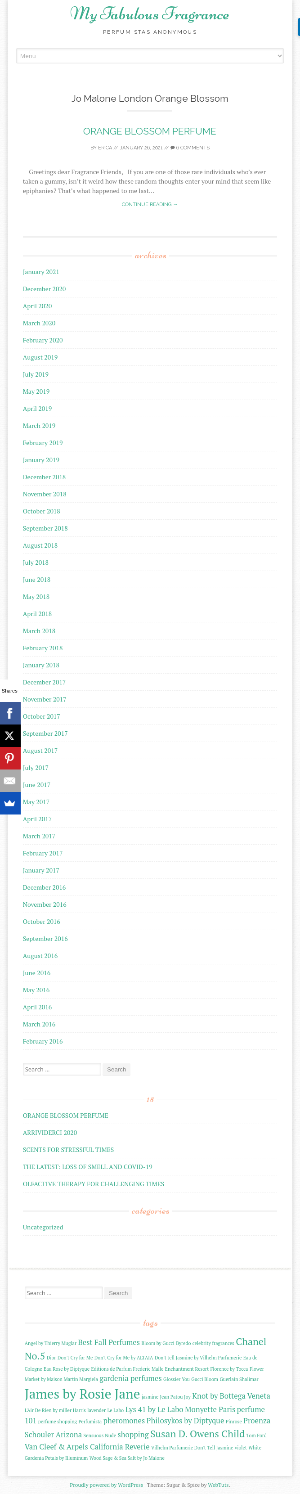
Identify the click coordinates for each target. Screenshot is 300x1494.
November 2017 (45, 699)
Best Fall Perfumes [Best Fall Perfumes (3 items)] (109, 1342)
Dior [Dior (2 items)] (51, 1357)
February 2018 (43, 648)
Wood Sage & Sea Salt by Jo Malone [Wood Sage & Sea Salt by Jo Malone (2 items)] (127, 1458)
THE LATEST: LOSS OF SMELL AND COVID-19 (87, 1166)
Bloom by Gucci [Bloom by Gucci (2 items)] (157, 1343)
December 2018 (44, 476)
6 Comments (190, 148)
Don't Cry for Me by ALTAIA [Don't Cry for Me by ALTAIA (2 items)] (123, 1357)
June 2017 (36, 784)
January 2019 (41, 459)
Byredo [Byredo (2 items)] (183, 1343)
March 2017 (39, 836)
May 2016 (36, 990)
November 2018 (45, 494)
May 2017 (36, 801)
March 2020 (39, 323)
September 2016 (45, 938)
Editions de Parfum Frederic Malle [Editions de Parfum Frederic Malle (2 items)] (127, 1369)
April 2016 (37, 1007)
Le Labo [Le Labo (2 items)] (115, 1410)
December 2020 (44, 288)
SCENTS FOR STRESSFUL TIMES (68, 1149)
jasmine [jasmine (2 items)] (150, 1397)
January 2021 (41, 271)
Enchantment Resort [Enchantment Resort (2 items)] (187, 1369)
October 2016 (41, 921)
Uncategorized (43, 1227)
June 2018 (36, 579)
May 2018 (36, 596)
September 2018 (45, 528)
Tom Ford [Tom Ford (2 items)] (256, 1435)
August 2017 (40, 750)
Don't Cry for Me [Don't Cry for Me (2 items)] (75, 1357)
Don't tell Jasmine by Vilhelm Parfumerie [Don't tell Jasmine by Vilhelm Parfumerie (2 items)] (198, 1357)
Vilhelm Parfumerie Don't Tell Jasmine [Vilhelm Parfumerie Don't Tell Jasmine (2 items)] (192, 1447)
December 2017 (44, 682)
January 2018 (41, 665)
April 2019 (37, 408)
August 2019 (40, 357)
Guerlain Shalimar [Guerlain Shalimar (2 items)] (238, 1379)
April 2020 (37, 306)
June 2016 (36, 972)
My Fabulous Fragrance (149, 13)
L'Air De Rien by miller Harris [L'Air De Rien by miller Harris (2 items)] (55, 1410)
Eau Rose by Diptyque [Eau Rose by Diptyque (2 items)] (67, 1369)
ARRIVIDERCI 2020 (50, 1132)
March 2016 (39, 1024)
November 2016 (45, 904)
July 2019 (36, 374)
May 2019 (36, 391)
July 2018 (36, 562)
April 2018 (37, 613)
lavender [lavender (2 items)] (96, 1410)
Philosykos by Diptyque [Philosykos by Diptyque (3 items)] (185, 1421)
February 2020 (43, 340)
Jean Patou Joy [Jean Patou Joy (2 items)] (175, 1397)
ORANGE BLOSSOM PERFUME (149, 131)
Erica (105, 148)
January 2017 (41, 870)
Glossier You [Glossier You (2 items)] (176, 1379)
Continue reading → (150, 204)
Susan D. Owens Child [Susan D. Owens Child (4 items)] (197, 1433)
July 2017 (36, 767)
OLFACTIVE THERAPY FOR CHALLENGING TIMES (94, 1183)
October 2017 (41, 716)
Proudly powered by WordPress (106, 1484)
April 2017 (37, 818)
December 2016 (44, 887)
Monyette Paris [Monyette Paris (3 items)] (210, 1409)
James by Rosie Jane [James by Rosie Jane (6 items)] (82, 1393)
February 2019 (43, 442)
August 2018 (40, 545)
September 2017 (45, 733)
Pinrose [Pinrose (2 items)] (234, 1421)
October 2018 (41, 511)
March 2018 (39, 630)
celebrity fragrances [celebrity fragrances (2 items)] (213, 1343)
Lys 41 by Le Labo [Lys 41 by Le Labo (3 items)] (154, 1409)
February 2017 (43, 853)
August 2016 (40, 955)
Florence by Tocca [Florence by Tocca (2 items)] (229, 1369)
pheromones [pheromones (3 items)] (124, 1421)
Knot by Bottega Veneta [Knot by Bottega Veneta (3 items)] (231, 1396)
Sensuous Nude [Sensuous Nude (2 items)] (100, 1435)
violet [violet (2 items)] (241, 1447)
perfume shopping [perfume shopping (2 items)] (57, 1421)
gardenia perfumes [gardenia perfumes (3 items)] (130, 1378)
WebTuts (218, 1484)
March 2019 (39, 425)
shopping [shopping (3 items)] (133, 1435)
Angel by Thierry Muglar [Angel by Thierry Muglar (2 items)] (50, 1343)
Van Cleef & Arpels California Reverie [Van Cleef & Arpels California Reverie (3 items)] (87, 1447)
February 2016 (43, 1041)
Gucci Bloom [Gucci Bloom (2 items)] (204, 1379)
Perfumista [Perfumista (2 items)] (90, 1421)
